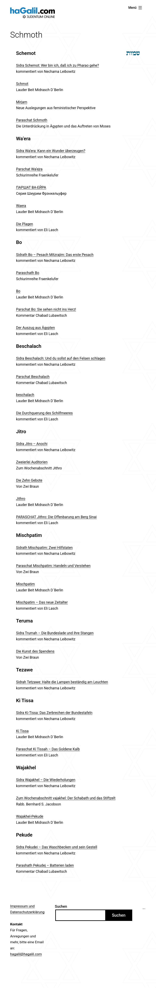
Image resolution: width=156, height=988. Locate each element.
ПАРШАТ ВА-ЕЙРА (31, 187)
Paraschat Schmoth (31, 120)
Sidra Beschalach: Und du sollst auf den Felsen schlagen (60, 358)
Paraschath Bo (27, 273)
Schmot (22, 84)
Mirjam (21, 102)
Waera (21, 206)
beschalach (25, 395)
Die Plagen (24, 224)
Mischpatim (25, 584)
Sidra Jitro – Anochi (31, 444)
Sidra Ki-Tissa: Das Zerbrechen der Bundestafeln (54, 713)
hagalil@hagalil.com (26, 954)
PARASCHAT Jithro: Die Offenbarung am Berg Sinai (56, 517)
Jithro (20, 499)
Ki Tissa (22, 731)
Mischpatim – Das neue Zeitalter (42, 602)
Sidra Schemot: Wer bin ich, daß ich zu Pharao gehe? (57, 65)
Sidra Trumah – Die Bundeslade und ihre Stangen (55, 633)
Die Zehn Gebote (29, 480)
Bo (18, 291)
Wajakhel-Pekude (29, 816)
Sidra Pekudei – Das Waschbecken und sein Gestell (56, 847)
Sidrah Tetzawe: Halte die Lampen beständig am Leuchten (62, 682)
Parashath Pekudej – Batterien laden (45, 865)
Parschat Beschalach (33, 377)
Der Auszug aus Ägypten (35, 328)
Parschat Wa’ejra (29, 169)
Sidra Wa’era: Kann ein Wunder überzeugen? (50, 151)
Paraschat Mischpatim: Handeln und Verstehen (53, 566)
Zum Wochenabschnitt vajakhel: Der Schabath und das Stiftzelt (65, 798)
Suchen (61, 906)
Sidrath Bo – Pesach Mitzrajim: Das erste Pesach (54, 255)
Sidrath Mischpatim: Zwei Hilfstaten (44, 548)
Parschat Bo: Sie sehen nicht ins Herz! (46, 309)
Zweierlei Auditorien (32, 462)
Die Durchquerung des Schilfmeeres (44, 413)
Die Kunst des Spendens (35, 651)
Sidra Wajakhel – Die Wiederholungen (45, 780)
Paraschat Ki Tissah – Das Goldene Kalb (48, 749)
